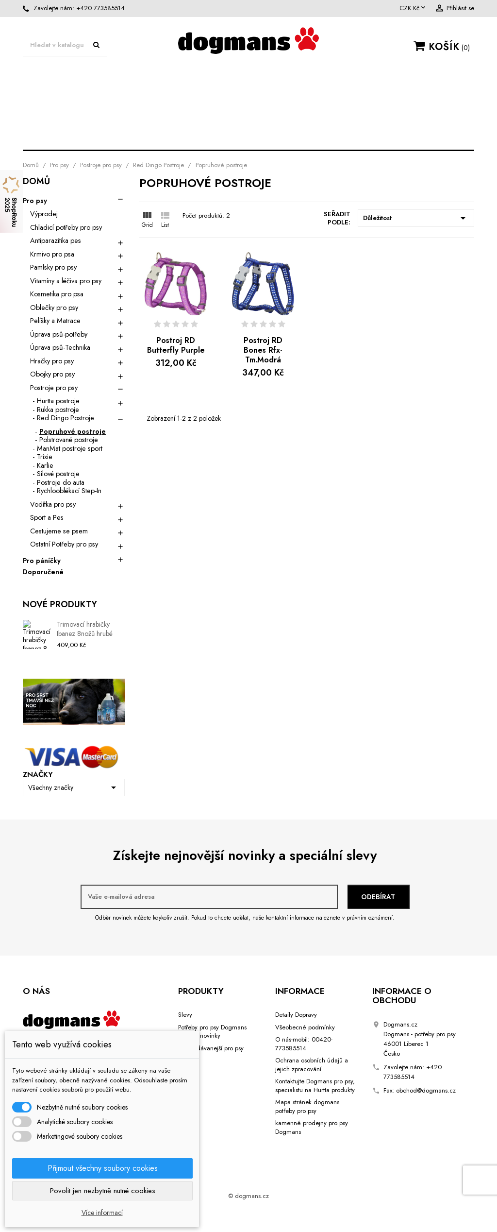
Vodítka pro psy (192, 119)
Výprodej (44, 214)
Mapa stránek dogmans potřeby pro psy (307, 1106)
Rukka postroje (58, 409)
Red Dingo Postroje (65, 418)
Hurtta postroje (58, 401)
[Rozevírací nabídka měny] (413, 8)
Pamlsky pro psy (53, 267)
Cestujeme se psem (248, 139)
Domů (36, 182)
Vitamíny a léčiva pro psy (65, 281)
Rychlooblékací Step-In (69, 491)
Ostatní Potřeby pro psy (64, 544)
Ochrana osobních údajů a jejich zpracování (311, 1065)
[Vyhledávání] (65, 45)
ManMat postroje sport (69, 448)
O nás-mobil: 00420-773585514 (303, 1044)
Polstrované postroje (68, 440)
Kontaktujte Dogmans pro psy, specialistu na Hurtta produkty (315, 1086)
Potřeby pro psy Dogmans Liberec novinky (212, 1032)
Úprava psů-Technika (143, 99)
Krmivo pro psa (52, 254)
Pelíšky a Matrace (55, 320)
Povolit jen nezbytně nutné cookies (102, 1190)
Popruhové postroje (72, 431)
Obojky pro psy (300, 119)
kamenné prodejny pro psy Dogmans (311, 1127)
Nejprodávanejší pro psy (211, 1048)
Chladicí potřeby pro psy (66, 227)
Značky (38, 774)
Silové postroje (58, 474)
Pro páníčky (42, 561)
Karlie (45, 465)
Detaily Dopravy (296, 1014)
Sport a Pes (378, 99)
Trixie (44, 457)
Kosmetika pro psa (273, 99)
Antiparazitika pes (55, 240)
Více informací (102, 1212)
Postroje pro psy (410, 119)
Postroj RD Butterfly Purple (176, 345)
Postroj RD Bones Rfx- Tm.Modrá (263, 350)
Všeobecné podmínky (305, 1027)
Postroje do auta (60, 482)
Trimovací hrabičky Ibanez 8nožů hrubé (85, 629)
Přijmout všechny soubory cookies (103, 1168)
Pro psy (66, 79)
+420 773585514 (100, 8)
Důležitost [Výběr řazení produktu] (416, 218)
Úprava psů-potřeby (399, 79)
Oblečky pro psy (279, 79)
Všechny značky (73, 787)
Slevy (185, 1014)
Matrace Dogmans (161, 79)
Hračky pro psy (83, 119)
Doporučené (43, 572)
